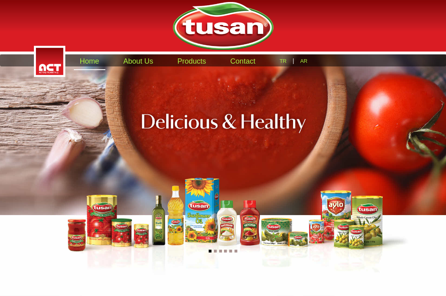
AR (304, 61)
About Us (138, 61)
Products (192, 61)
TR (283, 61)
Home (89, 61)
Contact (242, 61)
